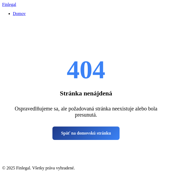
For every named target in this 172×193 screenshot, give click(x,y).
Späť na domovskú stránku (86, 133)
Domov (19, 13)
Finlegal (9, 4)
